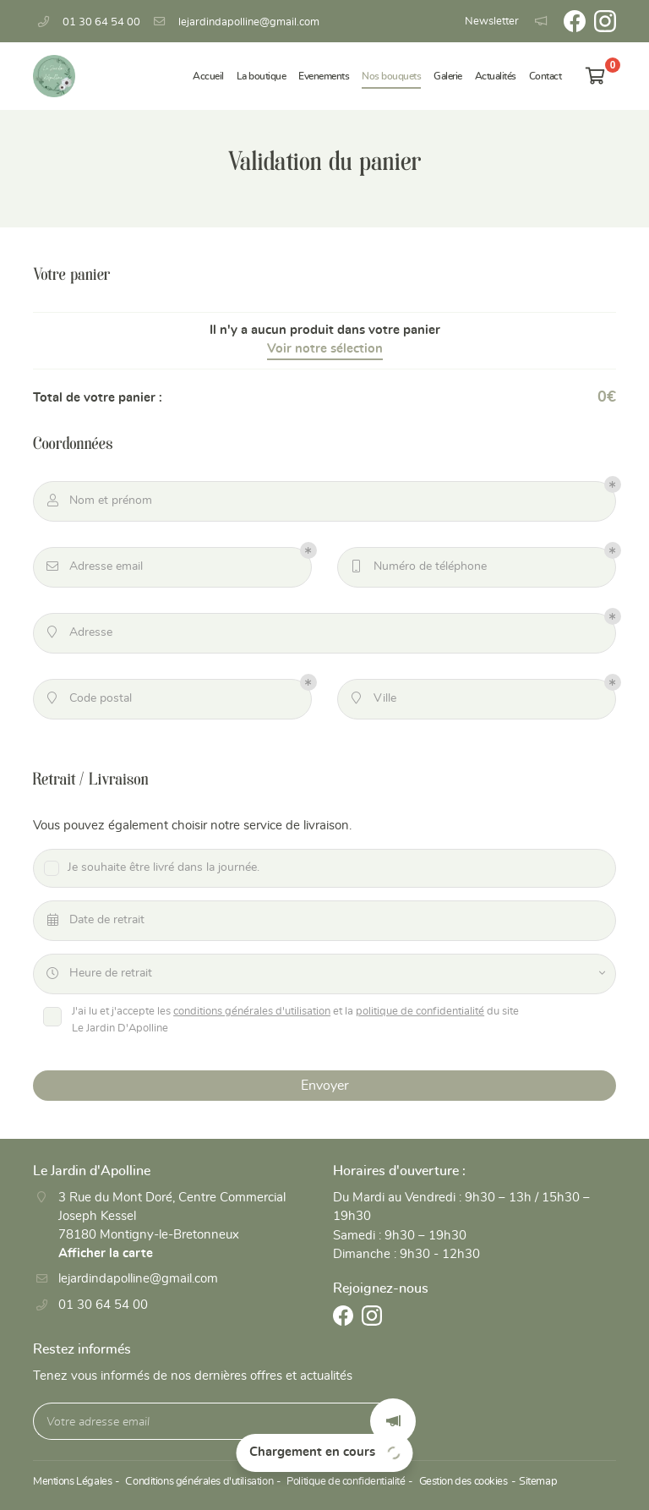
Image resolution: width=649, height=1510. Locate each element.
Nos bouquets (391, 76)
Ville (373, 700)
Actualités (495, 76)
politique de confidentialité (422, 1014)
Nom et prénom (99, 503)
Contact (545, 76)
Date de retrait (95, 923)
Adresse (79, 634)
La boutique (261, 76)
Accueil (208, 76)
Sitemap (531, 1487)
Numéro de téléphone (418, 568)
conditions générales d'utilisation (254, 1014)
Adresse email (94, 568)
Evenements (323, 76)
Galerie (448, 76)
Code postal (89, 700)
